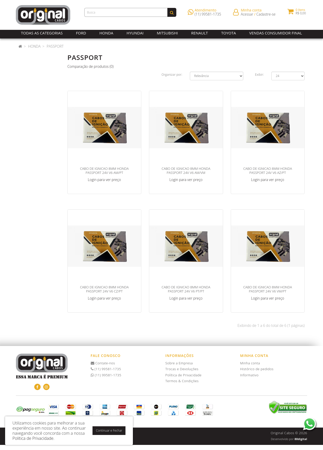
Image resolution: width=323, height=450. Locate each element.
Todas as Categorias (42, 32)
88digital (301, 439)
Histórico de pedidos (257, 369)
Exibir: (259, 74)
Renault (199, 32)
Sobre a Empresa (179, 363)
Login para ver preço (104, 179)
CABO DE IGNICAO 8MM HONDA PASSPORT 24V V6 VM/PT (267, 289)
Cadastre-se (265, 15)
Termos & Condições (182, 381)
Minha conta (250, 363)
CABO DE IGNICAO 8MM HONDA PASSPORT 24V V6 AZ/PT (267, 170)
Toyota (228, 32)
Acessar (247, 15)
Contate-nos (103, 363)
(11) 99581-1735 (208, 15)
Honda (106, 32)
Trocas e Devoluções (182, 369)
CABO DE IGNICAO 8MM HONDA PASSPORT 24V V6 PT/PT (186, 289)
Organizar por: (171, 74)
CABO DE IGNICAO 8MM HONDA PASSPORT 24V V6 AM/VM (186, 170)
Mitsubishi (167, 32)
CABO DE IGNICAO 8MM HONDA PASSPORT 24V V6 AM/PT (104, 170)
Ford (81, 32)
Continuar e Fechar (109, 430)
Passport (55, 46)
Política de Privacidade (183, 375)
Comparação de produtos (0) (90, 66)
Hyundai (134, 32)
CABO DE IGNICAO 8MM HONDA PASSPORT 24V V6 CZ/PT (104, 289)
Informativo (249, 375)
